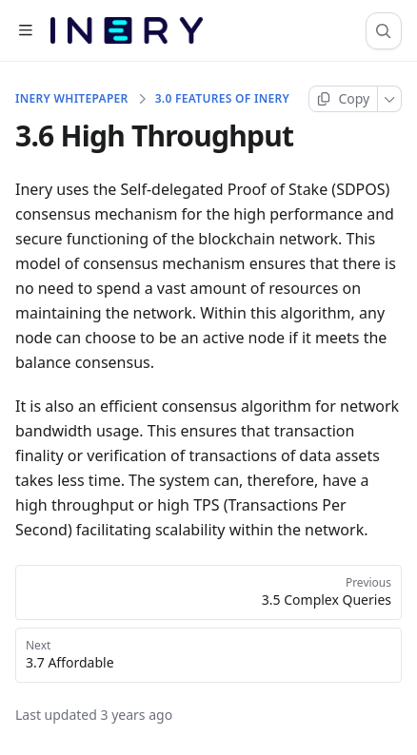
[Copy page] (343, 99)
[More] (390, 99)
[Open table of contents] (25, 30)
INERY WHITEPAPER (72, 98)
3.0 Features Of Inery (222, 98)
